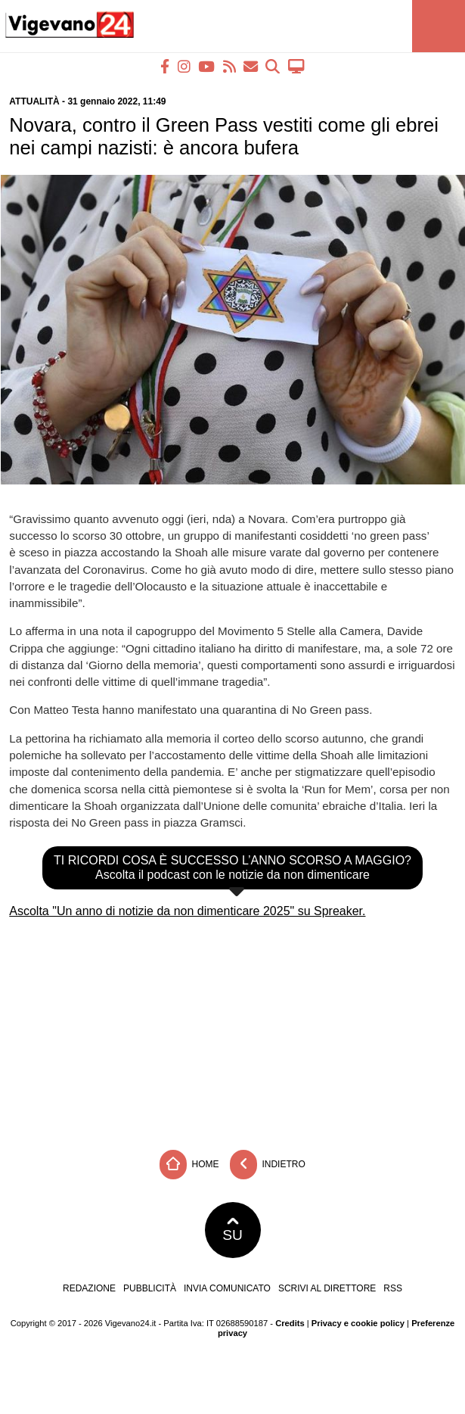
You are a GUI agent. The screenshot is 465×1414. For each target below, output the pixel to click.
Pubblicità (149, 1288)
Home (189, 1164)
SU (232, 1230)
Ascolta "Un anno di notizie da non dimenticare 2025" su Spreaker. (187, 911)
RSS (392, 1288)
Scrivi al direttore (327, 1288)
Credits (290, 1323)
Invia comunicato (227, 1288)
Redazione (89, 1288)
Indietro (267, 1164)
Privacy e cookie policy (358, 1323)
